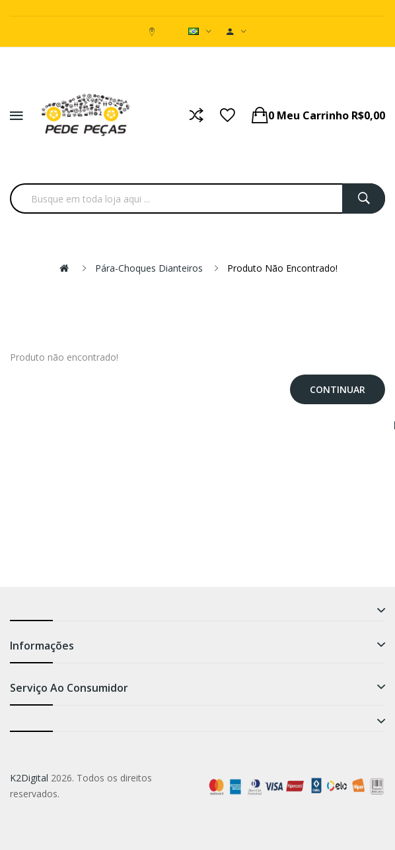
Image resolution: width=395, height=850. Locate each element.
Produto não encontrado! (282, 268)
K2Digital (29, 778)
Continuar (337, 389)
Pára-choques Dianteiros (149, 268)
